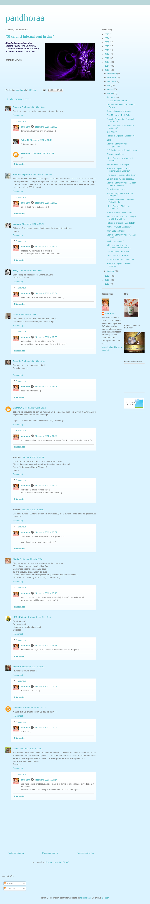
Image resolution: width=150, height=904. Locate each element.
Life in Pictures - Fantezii (118, 255)
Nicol (15, 314)
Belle (109, 140)
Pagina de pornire (50, 853)
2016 (107, 58)
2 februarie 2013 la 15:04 (46, 246)
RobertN (17, 107)
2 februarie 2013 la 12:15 (41, 140)
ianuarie (111, 271)
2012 (107, 276)
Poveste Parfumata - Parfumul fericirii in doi (120, 201)
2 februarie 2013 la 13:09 (30, 271)
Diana (15, 748)
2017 (107, 54)
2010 (107, 284)
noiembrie (112, 77)
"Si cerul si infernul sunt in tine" (120, 259)
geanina (17, 224)
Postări (8, 883)
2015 (107, 62)
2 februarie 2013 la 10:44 (33, 107)
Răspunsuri (21, 121)
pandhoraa (25, 18)
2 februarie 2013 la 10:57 (46, 203)
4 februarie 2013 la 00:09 (46, 727)
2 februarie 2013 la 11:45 (33, 224)
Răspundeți (18, 115)
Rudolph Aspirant (21, 174)
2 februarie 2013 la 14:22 (34, 408)
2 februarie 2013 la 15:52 (46, 532)
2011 (107, 280)
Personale (25, 153)
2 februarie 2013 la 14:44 (42, 153)
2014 (107, 66)
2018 (107, 50)
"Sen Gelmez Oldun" (116, 231)
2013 (107, 70)
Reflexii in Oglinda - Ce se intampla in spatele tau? (118, 169)
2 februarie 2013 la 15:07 (46, 485)
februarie (111, 97)
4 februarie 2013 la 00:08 (46, 686)
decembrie (112, 73)
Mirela (16, 559)
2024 (107, 38)
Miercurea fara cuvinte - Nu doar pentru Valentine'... (121, 184)
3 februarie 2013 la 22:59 (30, 748)
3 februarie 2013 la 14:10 (33, 667)
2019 (107, 46)
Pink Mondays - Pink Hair (118, 251)
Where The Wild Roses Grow (120, 212)
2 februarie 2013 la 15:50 (32, 509)
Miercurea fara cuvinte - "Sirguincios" (117, 145)
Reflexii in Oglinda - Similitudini (120, 136)
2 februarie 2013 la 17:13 (46, 593)
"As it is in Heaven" (115, 241)
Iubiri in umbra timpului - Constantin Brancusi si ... (119, 246)
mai (109, 85)
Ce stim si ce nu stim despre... (120, 179)
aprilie (110, 89)
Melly (15, 271)
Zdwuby (17, 667)
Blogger (105, 898)
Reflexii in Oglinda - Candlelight (121, 223)
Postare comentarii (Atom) (57, 862)
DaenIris (17, 361)
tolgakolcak (85, 898)
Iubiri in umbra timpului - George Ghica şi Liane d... (121, 217)
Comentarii (10, 888)
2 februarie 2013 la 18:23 (46, 645)
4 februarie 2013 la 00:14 (46, 780)
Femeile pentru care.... (117, 189)
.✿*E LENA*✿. (20, 617)
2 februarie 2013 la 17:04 (31, 559)
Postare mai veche (85, 853)
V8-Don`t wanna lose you (118, 164)
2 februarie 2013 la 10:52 (46, 127)
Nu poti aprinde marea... (117, 101)
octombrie (112, 81)
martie (110, 93)
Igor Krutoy (112, 132)
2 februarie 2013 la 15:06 (46, 436)
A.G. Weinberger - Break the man (122, 150)
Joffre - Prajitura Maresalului (119, 227)
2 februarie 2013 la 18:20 (39, 617)
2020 (107, 42)
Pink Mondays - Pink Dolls (118, 115)
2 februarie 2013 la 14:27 (32, 457)
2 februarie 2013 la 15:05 (46, 337)
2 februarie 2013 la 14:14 (33, 361)
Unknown (17, 408)
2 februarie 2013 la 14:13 (30, 314)
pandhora (25, 127)
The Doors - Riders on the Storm (121, 175)
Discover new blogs (115, 154)
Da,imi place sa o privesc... (119, 111)
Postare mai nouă (16, 853)
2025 (107, 34)
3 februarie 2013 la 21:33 (34, 707)
